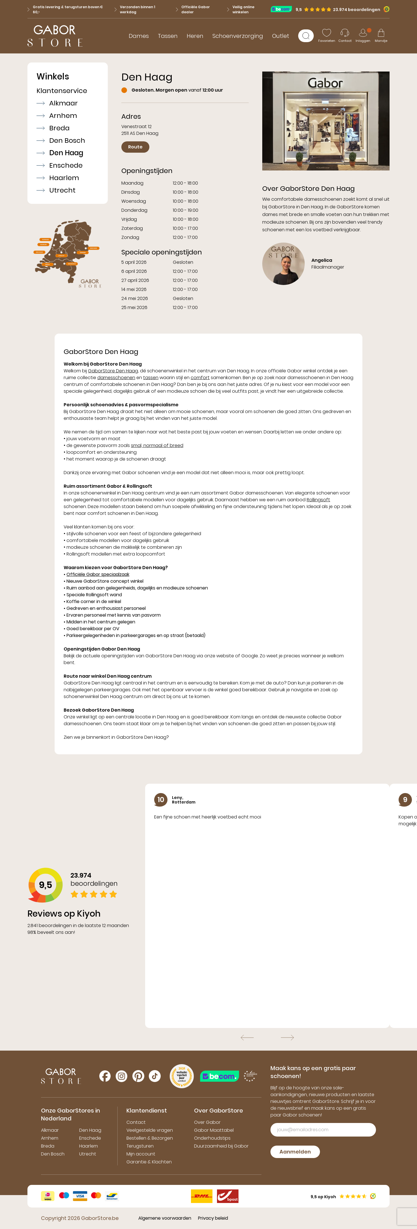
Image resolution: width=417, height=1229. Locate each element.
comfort (200, 377)
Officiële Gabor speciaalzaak (97, 574)
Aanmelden (295, 1151)
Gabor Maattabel (214, 1130)
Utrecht (56, 190)
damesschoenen (116, 377)
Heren (195, 36)
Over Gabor (207, 1122)
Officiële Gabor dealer (193, 9)
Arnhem (56, 115)
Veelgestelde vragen (149, 1130)
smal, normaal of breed (157, 445)
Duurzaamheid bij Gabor (221, 1146)
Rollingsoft (318, 499)
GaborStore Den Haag (113, 371)
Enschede (59, 165)
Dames (139, 36)
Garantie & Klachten (149, 1162)
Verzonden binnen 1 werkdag (135, 9)
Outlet (280, 36)
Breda (53, 128)
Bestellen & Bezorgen (149, 1138)
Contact (136, 1122)
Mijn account (140, 1154)
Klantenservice (61, 90)
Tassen (168, 36)
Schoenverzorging (237, 36)
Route (135, 147)
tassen (150, 377)
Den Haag (59, 152)
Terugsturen (140, 1146)
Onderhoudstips (212, 1138)
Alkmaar (57, 103)
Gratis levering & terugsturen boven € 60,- (65, 9)
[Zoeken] (306, 35)
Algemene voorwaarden (164, 1218)
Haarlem (57, 177)
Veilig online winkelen (240, 9)
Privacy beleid (213, 1218)
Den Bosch (60, 140)
